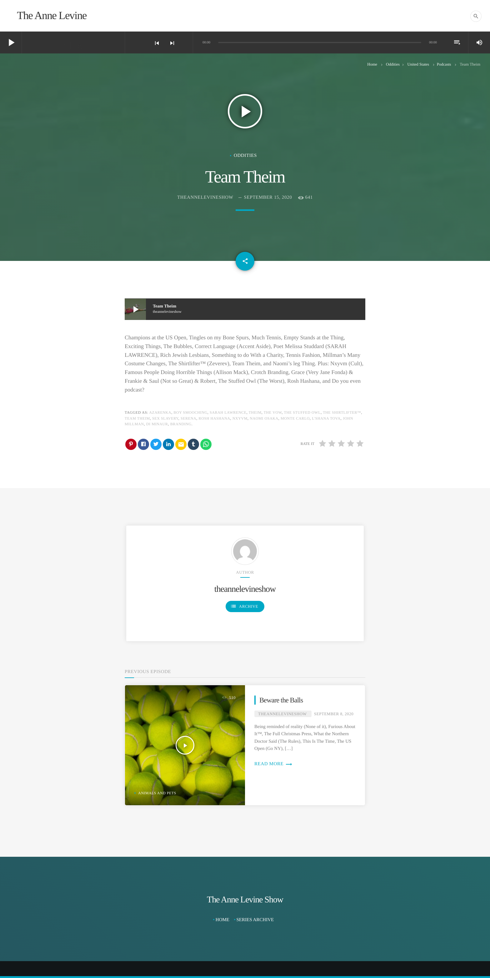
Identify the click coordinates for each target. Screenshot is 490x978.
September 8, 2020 (333, 713)
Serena (188, 418)
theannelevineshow (205, 197)
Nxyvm (240, 418)
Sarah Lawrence (228, 412)
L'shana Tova (326, 418)
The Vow (273, 412)
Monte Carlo (295, 418)
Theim (255, 412)
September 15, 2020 (268, 197)
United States (418, 64)
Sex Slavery (165, 418)
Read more (273, 763)
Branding (181, 424)
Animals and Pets (157, 793)
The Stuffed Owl (302, 412)
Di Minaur (157, 424)
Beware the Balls (281, 700)
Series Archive (255, 919)
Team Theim (137, 418)
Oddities (393, 64)
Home (372, 64)
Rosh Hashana (214, 418)
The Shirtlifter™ (342, 412)
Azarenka (160, 412)
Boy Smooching (190, 412)
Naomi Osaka (264, 418)
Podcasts (444, 64)
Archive (244, 606)
